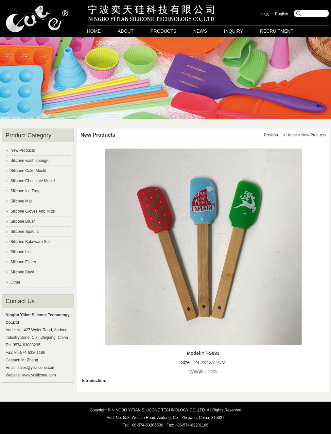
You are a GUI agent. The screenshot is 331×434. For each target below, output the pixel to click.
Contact (106, 42)
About (125, 31)
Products (163, 31)
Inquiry (233, 31)
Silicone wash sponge (29, 160)
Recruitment (276, 31)
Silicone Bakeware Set (30, 241)
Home (94, 31)
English (281, 14)
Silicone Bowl (22, 272)
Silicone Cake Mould (28, 170)
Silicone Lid (20, 252)
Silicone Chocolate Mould (32, 181)
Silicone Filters (23, 262)
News (200, 31)
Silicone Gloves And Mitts (32, 211)
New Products (22, 150)
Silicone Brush (23, 221)
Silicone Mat (21, 201)
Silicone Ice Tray (24, 191)
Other (15, 282)
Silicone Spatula (24, 231)
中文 (265, 14)
